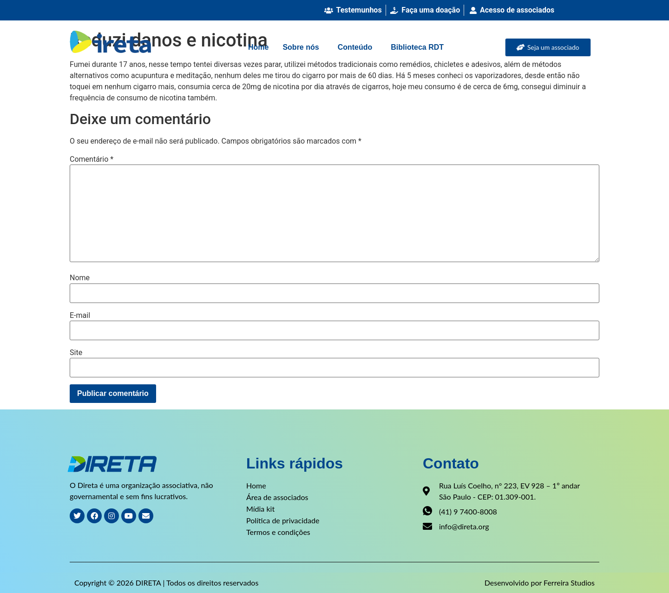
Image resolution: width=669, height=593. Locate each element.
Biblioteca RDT (417, 47)
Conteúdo (355, 47)
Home (258, 47)
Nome (80, 278)
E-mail (80, 315)
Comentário (91, 159)
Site (76, 352)
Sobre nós (300, 47)
